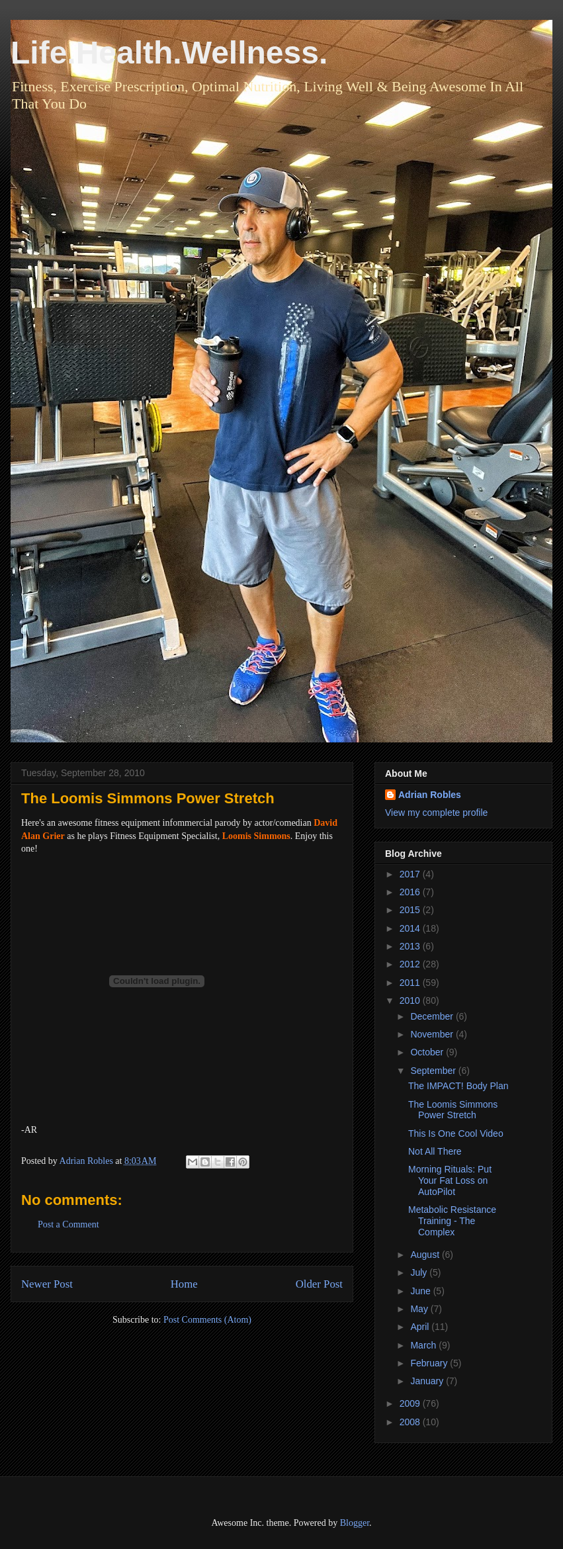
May (420, 1309)
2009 (411, 1403)
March (424, 1345)
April (420, 1326)
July (419, 1272)
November (432, 1034)
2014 (411, 928)
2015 (411, 910)
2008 (411, 1422)
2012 (411, 964)
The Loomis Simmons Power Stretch (453, 1110)
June (421, 1291)
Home (184, 1284)
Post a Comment (68, 1224)
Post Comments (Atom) (207, 1320)
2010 (411, 1000)
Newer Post (47, 1284)
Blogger (354, 1523)
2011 (411, 982)
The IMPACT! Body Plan (458, 1086)
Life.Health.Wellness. (169, 52)
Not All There (435, 1151)
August (425, 1254)
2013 (411, 946)
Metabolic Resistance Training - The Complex (452, 1220)
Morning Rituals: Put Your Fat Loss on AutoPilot (450, 1180)
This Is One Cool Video (455, 1133)
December (432, 1016)
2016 (411, 892)
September (434, 1070)
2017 (411, 874)
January (428, 1381)
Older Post (319, 1284)
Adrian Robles (429, 794)
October (428, 1052)
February (430, 1363)
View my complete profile (436, 812)
